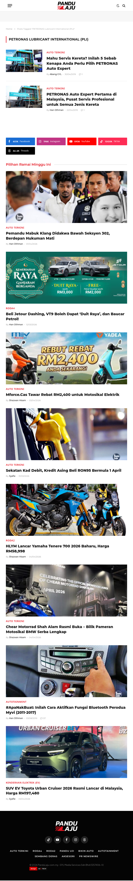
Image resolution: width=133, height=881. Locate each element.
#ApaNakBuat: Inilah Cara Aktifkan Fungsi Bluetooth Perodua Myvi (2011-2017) (66, 710)
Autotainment (16, 702)
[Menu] (10, 6)
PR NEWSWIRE (88, 856)
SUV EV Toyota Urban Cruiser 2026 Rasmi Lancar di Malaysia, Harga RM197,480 (64, 791)
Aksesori (68, 856)
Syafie (12, 476)
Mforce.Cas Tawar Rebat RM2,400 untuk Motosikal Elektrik (62, 395)
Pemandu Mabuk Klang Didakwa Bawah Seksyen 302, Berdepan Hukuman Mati (58, 236)
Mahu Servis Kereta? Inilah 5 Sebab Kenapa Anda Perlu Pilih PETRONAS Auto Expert (83, 63)
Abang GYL (55, 74)
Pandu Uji (67, 851)
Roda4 (10, 308)
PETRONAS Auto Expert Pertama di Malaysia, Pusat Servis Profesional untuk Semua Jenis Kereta (82, 99)
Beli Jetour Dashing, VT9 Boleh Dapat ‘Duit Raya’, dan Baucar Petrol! (65, 317)
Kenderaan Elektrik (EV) (23, 783)
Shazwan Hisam (17, 401)
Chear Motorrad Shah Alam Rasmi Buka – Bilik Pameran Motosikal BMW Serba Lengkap (59, 630)
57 (43, 718)
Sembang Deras (45, 856)
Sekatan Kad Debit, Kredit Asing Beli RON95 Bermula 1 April (63, 471)
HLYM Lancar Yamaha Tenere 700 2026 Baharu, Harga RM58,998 (57, 549)
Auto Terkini (56, 52)
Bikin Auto (86, 851)
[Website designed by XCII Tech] (38, 869)
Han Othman (57, 110)
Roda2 (10, 541)
